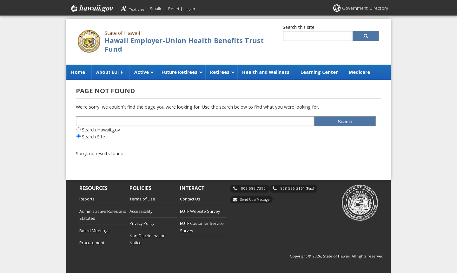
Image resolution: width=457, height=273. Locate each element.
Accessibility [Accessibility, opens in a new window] (140, 211)
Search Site (93, 137)
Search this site (299, 27)
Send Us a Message (254, 199)
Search (345, 121)
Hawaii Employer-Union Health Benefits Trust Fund (184, 44)
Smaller (157, 8)
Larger (189, 8)
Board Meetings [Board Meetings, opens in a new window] (94, 230)
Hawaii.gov (91, 8)
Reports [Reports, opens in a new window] (87, 199)
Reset (173, 8)
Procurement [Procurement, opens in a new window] (91, 242)
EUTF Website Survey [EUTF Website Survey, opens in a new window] (200, 211)
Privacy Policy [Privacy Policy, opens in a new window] (141, 223)
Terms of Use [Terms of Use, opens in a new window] (142, 199)
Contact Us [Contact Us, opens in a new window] (190, 199)
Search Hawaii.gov (101, 130)
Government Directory (365, 8)
